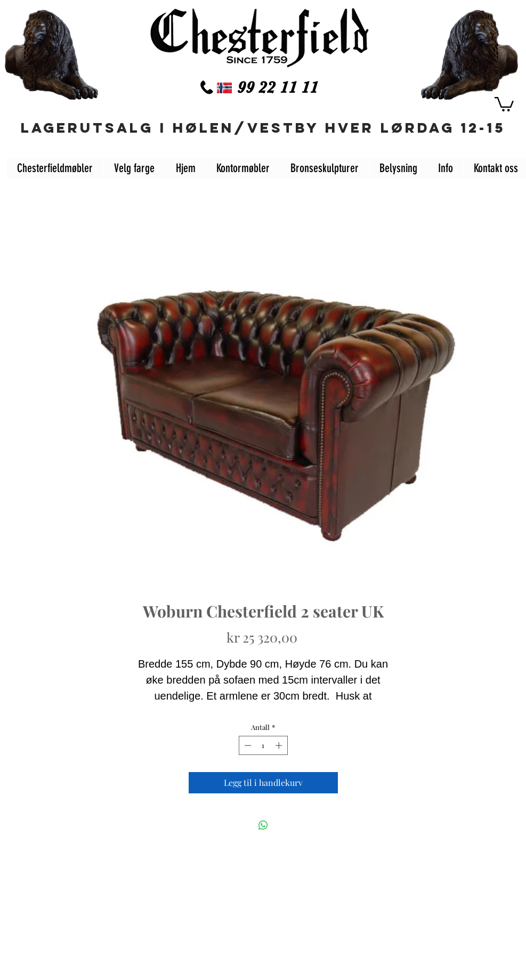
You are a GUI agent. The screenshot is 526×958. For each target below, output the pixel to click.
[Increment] (279, 745)
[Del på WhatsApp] (263, 825)
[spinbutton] (263, 745)
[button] (504, 103)
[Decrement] (246, 745)
